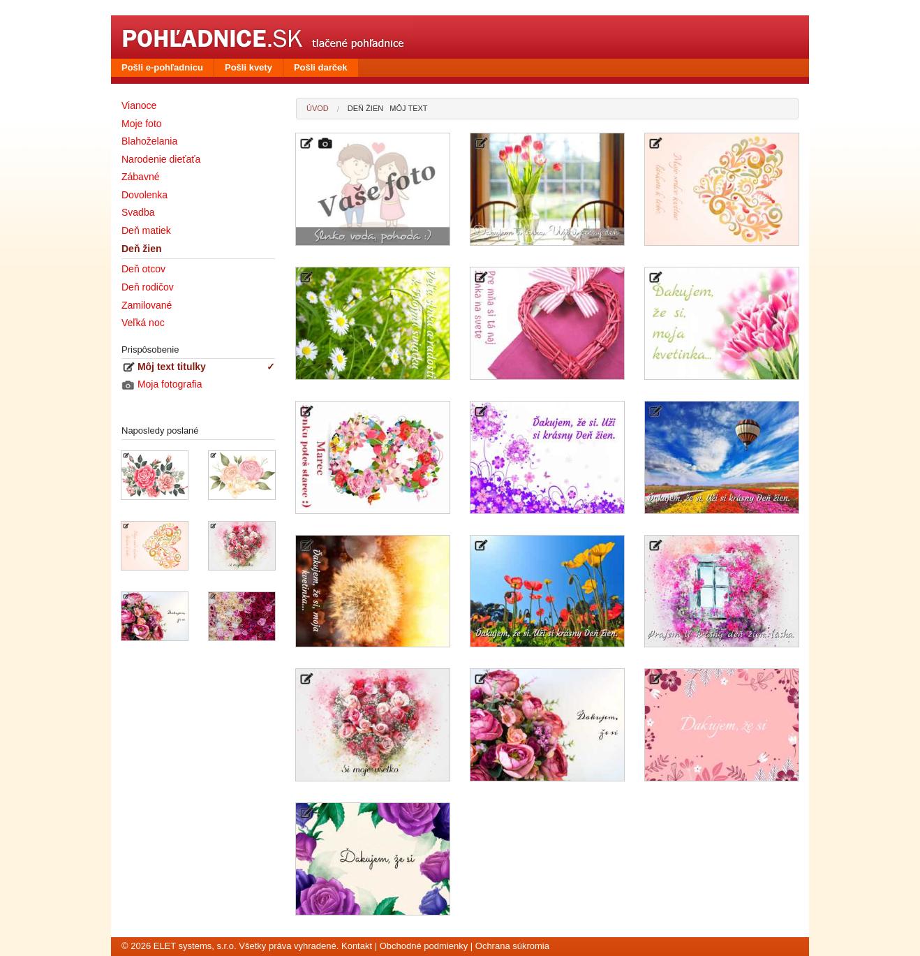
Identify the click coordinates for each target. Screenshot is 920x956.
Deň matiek (146, 230)
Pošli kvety (248, 67)
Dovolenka (144, 194)
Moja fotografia (161, 384)
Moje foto (141, 123)
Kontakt (356, 946)
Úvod (317, 108)
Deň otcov (143, 268)
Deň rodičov (147, 287)
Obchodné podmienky (424, 946)
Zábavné (140, 176)
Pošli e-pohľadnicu (162, 67)
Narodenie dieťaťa (160, 159)
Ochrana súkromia (512, 946)
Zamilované (146, 305)
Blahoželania (149, 141)
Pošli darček (321, 67)
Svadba (137, 212)
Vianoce (138, 105)
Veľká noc (143, 322)
